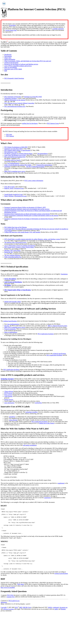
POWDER (12, 25)
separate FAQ (11, 607)
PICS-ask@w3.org (14, 610)
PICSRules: (7, 285)
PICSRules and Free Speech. (12, 160)
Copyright (4, 617)
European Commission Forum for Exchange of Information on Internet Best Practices (29, 218)
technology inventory (32, 412)
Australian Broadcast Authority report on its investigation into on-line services (26, 209)
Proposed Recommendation (44, 165)
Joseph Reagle (8, 194)
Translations (64, 274)
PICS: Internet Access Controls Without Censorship (19, 103)
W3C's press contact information (33, 180)
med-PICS (12, 416)
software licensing (8, 619)
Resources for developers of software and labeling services (21, 64)
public (56, 619)
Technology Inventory (10, 98)
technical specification (59, 353)
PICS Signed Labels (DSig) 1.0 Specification (17, 150)
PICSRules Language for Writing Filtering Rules (18, 153)
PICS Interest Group (53, 123)
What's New (7, 57)
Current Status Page (11, 30)
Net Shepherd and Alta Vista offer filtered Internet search (20, 173)
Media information (9, 59)
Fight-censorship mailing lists (12, 257)
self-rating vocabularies (30, 445)
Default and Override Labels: (12, 301)
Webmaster (4, 612)
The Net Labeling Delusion (12, 255)
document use (63, 617)
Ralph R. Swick (8, 188)
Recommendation (42, 153)
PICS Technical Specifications (14, 266)
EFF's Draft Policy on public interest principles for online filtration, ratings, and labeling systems (32, 239)
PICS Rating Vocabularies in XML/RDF (15, 147)
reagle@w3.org (17, 194)
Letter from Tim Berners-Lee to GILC (15, 155)
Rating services (8, 399)
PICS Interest (10, 136)
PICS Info (9, 134)
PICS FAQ (10, 605)
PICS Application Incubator (46, 334)
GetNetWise (38, 403)
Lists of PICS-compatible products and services (18, 66)
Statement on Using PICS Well (33, 96)
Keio (29, 617)
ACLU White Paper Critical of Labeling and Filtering (19, 245)
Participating (8, 56)
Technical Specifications (11, 62)
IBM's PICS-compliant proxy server (14, 171)
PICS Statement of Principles (12, 96)
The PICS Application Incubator (35, 166)
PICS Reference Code (10, 152)
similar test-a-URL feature (46, 423)
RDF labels (20, 594)
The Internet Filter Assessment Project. (15, 242)
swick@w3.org (19, 188)
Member (63, 619)
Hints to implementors (10, 332)
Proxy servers (8, 394)
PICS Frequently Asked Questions (14, 78)
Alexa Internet (13, 420)
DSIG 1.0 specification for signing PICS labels (17, 165)
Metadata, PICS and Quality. (12, 250)
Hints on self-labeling (10, 67)
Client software (8, 391)
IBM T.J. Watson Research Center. (57, 325)
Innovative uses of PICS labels (13, 69)
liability (50, 617)
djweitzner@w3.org (20, 196)
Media (22, 177)
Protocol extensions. (10, 329)
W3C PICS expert (9, 186)
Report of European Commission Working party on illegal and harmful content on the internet (31, 215)
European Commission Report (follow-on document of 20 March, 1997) (25, 207)
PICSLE (6, 325)
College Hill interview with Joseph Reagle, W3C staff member (22, 232)
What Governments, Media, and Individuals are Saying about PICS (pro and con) (27, 61)
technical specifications (10, 321)
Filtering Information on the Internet (14, 100)
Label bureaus (8, 396)
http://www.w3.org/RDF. (8, 597)
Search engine (8, 401)
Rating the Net (8, 252)
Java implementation (13, 163)
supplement (61, 483)
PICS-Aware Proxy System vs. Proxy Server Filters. (19, 247)
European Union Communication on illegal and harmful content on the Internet (27, 214)
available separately (58, 28)
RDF (5, 70)
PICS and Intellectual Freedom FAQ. (15, 106)
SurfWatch (7, 166)
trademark (56, 617)
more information (9, 403)
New (10, 143)
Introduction (7, 54)
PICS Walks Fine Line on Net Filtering (15, 227)
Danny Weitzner (9, 196)
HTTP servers (8, 393)
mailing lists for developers (30, 123)
